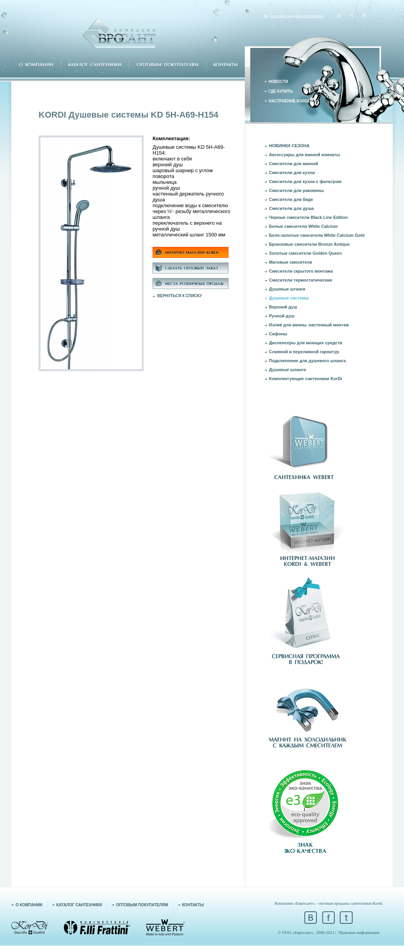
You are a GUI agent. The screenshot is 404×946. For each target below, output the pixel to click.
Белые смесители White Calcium (303, 226)
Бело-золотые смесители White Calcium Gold (316, 235)
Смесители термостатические (300, 280)
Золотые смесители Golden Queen (305, 253)
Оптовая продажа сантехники (297, 15)
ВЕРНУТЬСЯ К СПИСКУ (179, 296)
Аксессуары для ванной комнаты (304, 154)
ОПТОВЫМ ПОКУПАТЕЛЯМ (142, 905)
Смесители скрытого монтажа (301, 271)
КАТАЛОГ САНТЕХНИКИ (79, 905)
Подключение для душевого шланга (307, 360)
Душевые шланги (287, 369)
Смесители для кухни (292, 172)
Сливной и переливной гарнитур (304, 351)
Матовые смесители (290, 262)
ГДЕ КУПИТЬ (281, 91)
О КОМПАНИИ (29, 905)
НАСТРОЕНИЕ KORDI (289, 101)
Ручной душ (281, 316)
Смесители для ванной (293, 163)
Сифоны (278, 333)
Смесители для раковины (296, 190)
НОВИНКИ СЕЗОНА (289, 145)
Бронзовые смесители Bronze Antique (309, 244)
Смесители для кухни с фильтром (305, 181)
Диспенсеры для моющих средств (305, 342)
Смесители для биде (291, 199)
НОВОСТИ (278, 81)
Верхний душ (283, 307)
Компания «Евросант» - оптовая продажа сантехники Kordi (328, 903)
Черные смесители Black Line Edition (308, 217)
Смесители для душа (291, 208)
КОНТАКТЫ (193, 905)
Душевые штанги (287, 289)
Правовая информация (359, 932)
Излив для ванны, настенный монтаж (309, 324)
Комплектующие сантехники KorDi (305, 378)
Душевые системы (289, 298)
